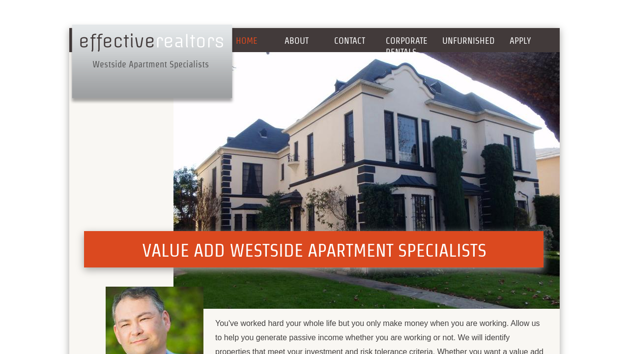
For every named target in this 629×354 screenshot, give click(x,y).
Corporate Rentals (407, 46)
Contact (349, 40)
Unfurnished (468, 40)
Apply (520, 40)
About (297, 40)
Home (246, 40)
